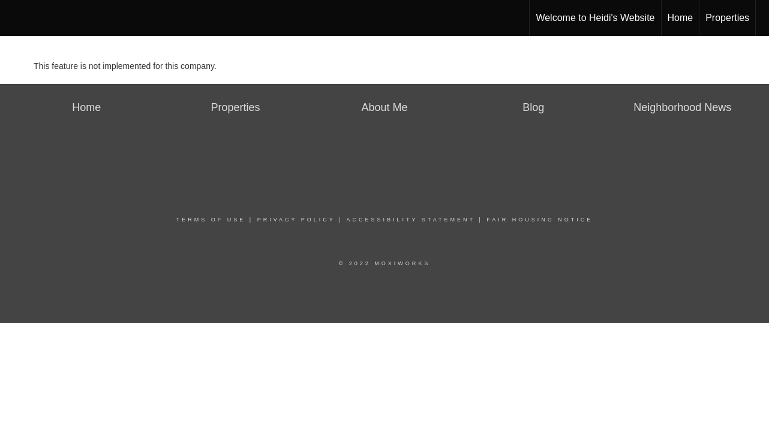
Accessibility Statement (411, 220)
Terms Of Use (211, 220)
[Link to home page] (15, 18)
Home (680, 18)
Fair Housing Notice (539, 220)
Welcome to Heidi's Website (595, 18)
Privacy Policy (296, 220)
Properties (727, 18)
